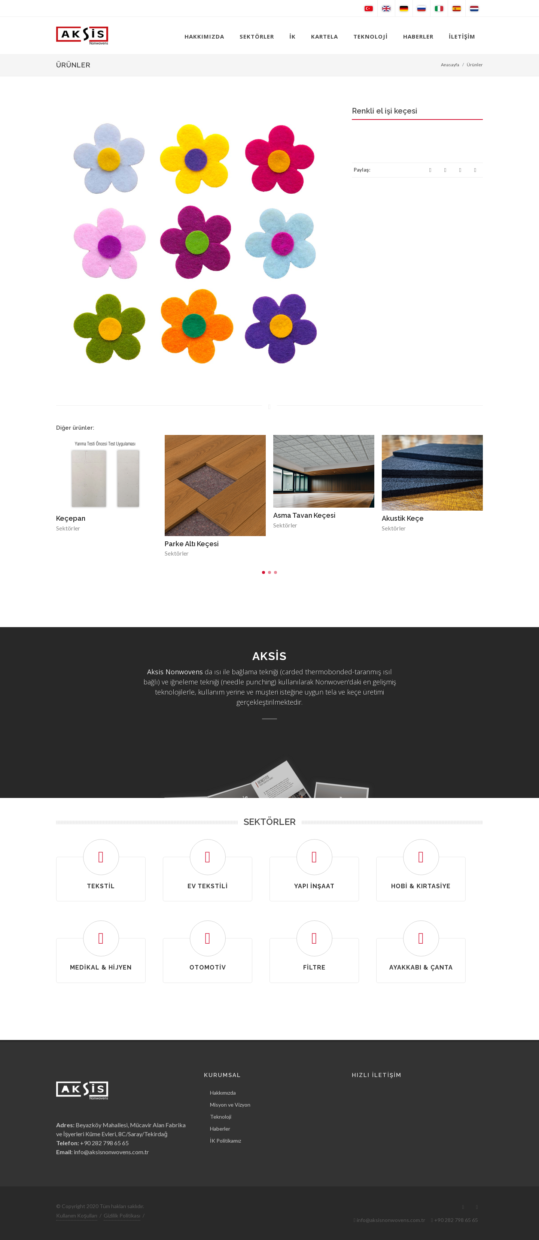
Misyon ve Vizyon (230, 1104)
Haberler (220, 1128)
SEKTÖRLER (257, 36)
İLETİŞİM (462, 36)
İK (292, 36)
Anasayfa (450, 64)
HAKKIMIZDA (204, 36)
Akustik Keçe (403, 518)
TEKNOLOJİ (370, 36)
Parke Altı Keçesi (192, 544)
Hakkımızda (223, 1092)
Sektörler (68, 528)
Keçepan (70, 518)
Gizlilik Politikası (122, 1215)
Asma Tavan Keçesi (304, 515)
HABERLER (418, 36)
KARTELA (324, 36)
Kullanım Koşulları (76, 1215)
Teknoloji (220, 1116)
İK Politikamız (225, 1140)
